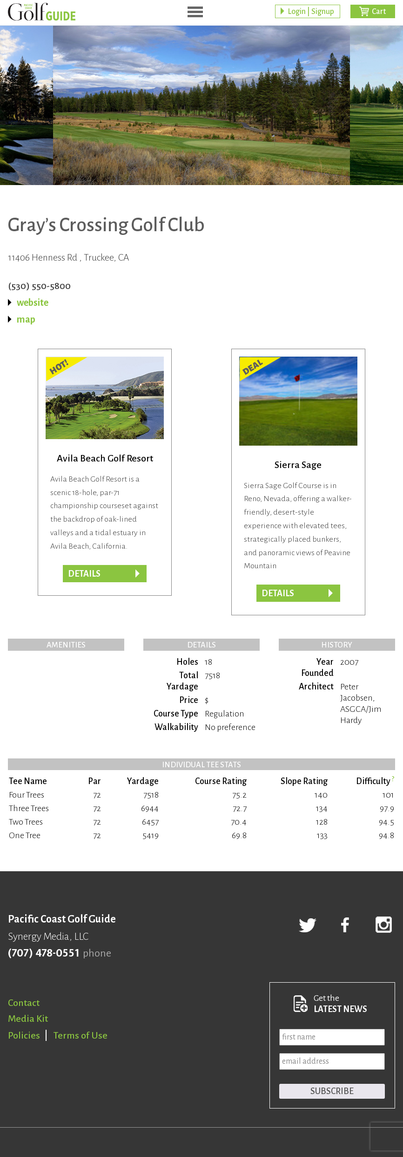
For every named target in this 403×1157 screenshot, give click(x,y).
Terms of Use (80, 1035)
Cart (379, 11)
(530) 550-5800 (39, 286)
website (32, 302)
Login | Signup (311, 11)
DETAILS (278, 593)
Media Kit (28, 1018)
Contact (24, 1003)
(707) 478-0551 (43, 953)
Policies (24, 1035)
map (26, 319)
